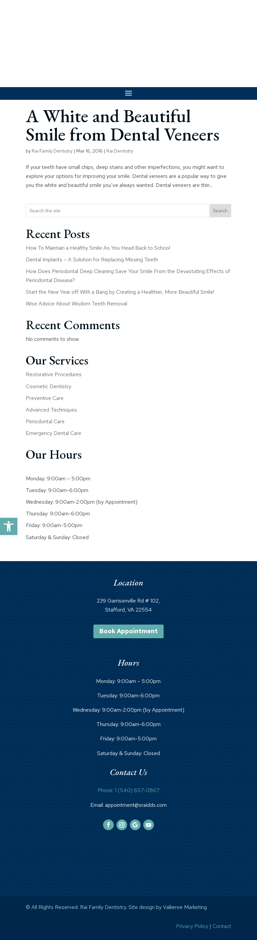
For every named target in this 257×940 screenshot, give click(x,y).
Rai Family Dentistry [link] (52, 151)
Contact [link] (221, 926)
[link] (8, 526)
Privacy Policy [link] (192, 926)
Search (220, 211)
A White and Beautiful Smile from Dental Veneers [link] (123, 125)
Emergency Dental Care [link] (53, 433)
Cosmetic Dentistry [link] (48, 386)
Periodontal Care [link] (45, 421)
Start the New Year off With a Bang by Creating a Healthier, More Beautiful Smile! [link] (120, 291)
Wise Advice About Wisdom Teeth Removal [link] (76, 303)
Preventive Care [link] (45, 398)
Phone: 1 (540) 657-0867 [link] (128, 790)
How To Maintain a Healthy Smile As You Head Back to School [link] (98, 247)
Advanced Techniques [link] (51, 409)
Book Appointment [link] (128, 631)
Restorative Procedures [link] (54, 374)
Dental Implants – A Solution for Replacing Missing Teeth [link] (92, 259)
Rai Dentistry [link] (119, 151)
